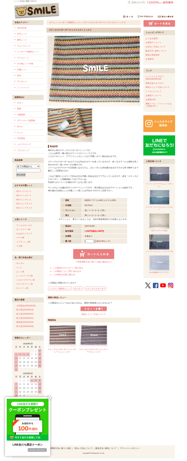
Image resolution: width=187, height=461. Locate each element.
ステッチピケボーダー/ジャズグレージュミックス (62, 350)
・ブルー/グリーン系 (23, 284)
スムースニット (24, 46)
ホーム (52, 22)
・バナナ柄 (19, 237)
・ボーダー (19, 263)
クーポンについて (154, 91)
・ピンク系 (19, 272)
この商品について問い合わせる (67, 271)
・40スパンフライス (23, 208)
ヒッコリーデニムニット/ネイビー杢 (159, 243)
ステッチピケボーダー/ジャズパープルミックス (93, 350)
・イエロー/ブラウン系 (24, 280)
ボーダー (78, 288)
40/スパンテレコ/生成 (159, 222)
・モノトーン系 (21, 288)
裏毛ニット (22, 40)
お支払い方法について (156, 47)
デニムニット (23, 58)
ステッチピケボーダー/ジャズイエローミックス (104, 22)
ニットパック (23, 87)
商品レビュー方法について (94, 314)
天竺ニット (22, 34)
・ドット (18, 267)
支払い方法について (83, 448)
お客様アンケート (154, 42)
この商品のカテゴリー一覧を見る (68, 268)
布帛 (19, 75)
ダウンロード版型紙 (26, 120)
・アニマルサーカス (23, 225)
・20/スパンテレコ (22, 191)
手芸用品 (21, 138)
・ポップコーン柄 (22, 229)
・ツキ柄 (18, 246)
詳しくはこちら (38, 450)
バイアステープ (24, 144)
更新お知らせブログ (155, 83)
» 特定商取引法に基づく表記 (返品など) (93, 262)
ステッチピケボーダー (95, 288)
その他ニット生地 (25, 63)
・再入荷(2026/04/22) (24, 318)
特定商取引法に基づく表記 (59, 448)
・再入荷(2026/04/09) (24, 326)
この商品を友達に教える (64, 274)
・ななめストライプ (23, 233)
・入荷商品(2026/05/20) (25, 306)
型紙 (19, 108)
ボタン (20, 103)
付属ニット (22, 69)
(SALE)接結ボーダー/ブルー (159, 264)
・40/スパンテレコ (22, 199)
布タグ (20, 126)
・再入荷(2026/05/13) (24, 310)
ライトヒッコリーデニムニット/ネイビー (159, 176)
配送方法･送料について (156, 51)
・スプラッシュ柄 (22, 242)
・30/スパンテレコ (22, 195)
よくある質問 (152, 38)
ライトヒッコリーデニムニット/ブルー (159, 200)
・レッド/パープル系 (23, 276)
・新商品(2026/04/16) (24, 322)
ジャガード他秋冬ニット (28, 52)
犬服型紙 (21, 114)
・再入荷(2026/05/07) (24, 314)
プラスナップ (23, 150)
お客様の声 (151, 99)
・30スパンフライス (23, 203)
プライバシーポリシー (130, 448)
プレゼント (22, 81)
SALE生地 (21, 28)
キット (20, 132)
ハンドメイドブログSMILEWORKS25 (155, 77)
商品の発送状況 (153, 55)
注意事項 (150, 59)
